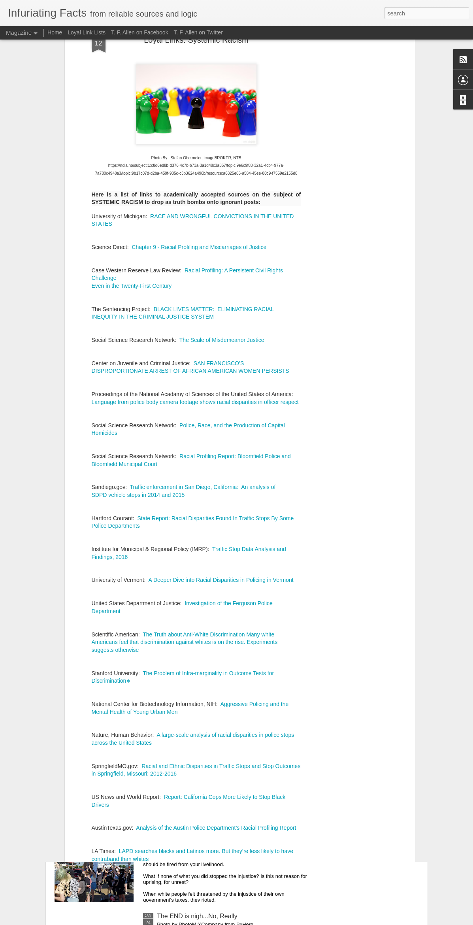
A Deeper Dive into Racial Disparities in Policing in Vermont (220, 443)
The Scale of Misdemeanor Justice (221, 203)
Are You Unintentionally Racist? (201, 736)
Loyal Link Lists (87, 32)
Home (54, 32)
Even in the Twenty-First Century (132, 148)
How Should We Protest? (192, 826)
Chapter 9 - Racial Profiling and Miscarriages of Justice (199, 110)
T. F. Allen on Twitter (198, 32)
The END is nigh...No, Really (197, 916)
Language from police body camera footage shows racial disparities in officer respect (195, 264)
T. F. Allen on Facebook (139, 32)
